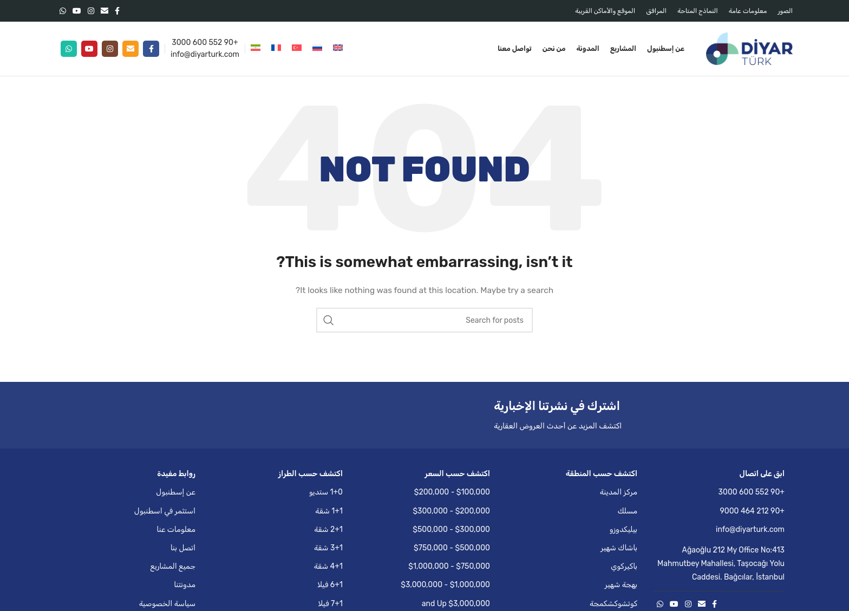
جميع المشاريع (173, 566)
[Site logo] (749, 48)
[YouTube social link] (76, 11)
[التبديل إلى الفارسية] (255, 49)
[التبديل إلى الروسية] (317, 49)
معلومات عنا (175, 529)
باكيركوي (624, 566)
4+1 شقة (328, 566)
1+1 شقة (329, 511)
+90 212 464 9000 (752, 511)
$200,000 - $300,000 (451, 511)
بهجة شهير (621, 584)
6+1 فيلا (330, 584)
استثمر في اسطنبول (164, 511)
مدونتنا (184, 584)
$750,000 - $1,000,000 (449, 566)
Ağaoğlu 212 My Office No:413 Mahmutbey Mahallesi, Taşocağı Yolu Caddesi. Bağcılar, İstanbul (721, 563)
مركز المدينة (618, 492)
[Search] (424, 320)
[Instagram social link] (90, 11)
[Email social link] (104, 11)
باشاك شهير (618, 547)
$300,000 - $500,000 (451, 529)
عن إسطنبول (175, 492)
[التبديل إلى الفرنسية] (276, 49)
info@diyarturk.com (205, 54)
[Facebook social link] (117, 11)
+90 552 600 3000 (205, 42)
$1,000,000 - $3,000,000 (445, 584)
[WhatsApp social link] (62, 11)
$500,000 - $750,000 (452, 547)
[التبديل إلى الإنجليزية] (338, 49)
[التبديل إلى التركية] (297, 49)
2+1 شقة (328, 529)
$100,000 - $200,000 (452, 492)
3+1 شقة (328, 547)
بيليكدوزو (623, 529)
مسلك (627, 511)
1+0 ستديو (326, 492)
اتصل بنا (183, 547)
